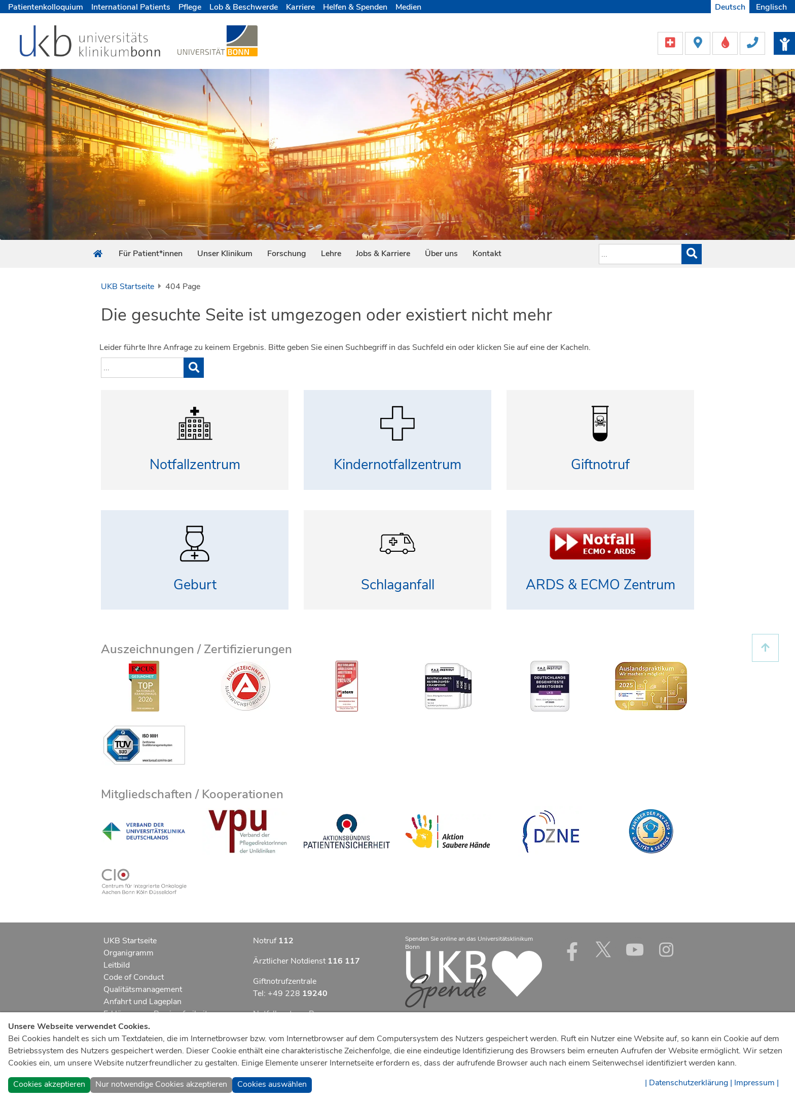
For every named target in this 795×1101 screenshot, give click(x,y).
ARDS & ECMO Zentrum (600, 585)
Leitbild (116, 965)
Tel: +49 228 (290, 993)
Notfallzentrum (195, 464)
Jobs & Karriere (383, 253)
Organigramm (128, 952)
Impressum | (756, 1082)
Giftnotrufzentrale (284, 981)
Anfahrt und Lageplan (142, 1001)
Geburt (194, 585)
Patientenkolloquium (45, 7)
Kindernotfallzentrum (397, 464)
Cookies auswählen (272, 1084)
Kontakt (487, 253)
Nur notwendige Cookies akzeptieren (161, 1084)
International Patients (130, 7)
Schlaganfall (398, 585)
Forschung (286, 253)
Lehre (331, 253)
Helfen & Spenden (355, 7)
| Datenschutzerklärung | (688, 1082)
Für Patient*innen (151, 253)
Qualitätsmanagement (142, 989)
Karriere (300, 7)
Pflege (189, 7)
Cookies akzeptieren (49, 1084)
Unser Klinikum (224, 253)
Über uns (441, 253)
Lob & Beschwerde (243, 7)
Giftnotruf (600, 464)
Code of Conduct (133, 977)
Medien (408, 7)
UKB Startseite (127, 286)
